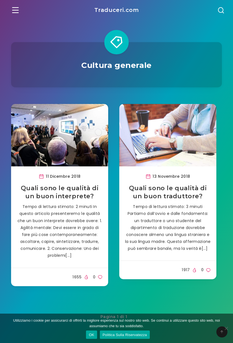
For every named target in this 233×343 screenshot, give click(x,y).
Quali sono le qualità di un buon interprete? (59, 192)
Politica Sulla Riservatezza (125, 335)
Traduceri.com (116, 10)
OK (91, 335)
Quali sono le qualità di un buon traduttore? (168, 192)
